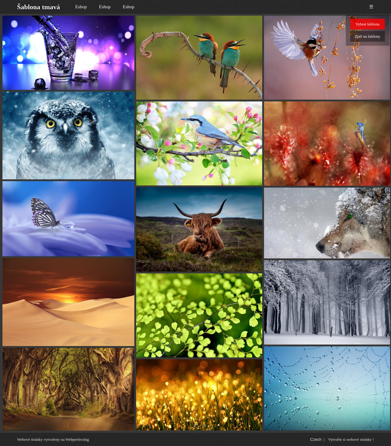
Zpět (367, 36)
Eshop (81, 6)
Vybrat (367, 24)
